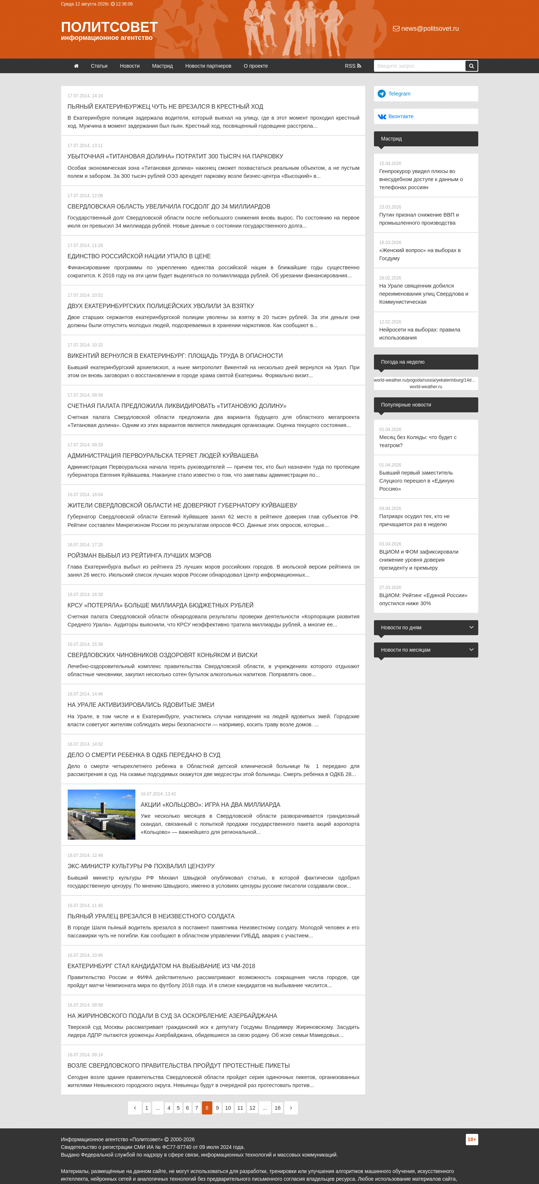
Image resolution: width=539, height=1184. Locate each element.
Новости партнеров (208, 66)
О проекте (256, 66)
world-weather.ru (426, 379)
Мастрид (162, 66)
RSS (353, 66)
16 (288, 1086)
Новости (130, 66)
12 (261, 1086)
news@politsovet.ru (426, 28)
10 (232, 1086)
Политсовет (109, 27)
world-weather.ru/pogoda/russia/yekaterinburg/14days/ (427, 372)
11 (246, 1086)
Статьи (99, 66)
